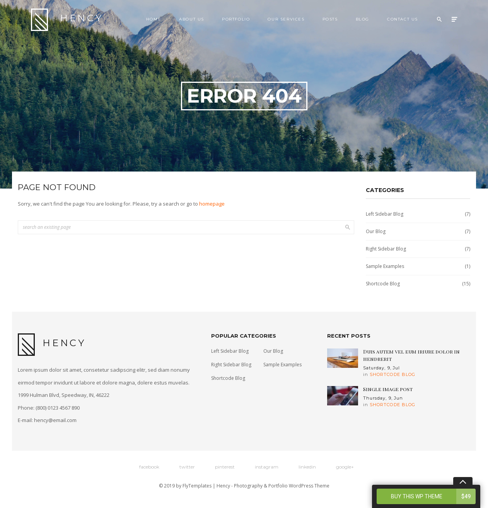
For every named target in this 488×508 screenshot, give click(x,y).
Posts (330, 19)
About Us (191, 19)
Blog (362, 19)
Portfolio (236, 19)
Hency (67, 20)
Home (153, 19)
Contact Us (402, 19)
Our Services (286, 19)
